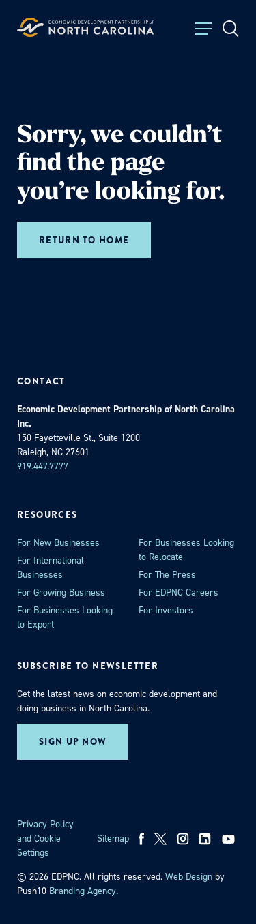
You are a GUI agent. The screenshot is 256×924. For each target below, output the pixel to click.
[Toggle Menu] (203, 28)
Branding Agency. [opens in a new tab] (83, 890)
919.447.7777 (42, 466)
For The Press (167, 574)
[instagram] (183, 839)
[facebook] (142, 839)
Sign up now (72, 741)
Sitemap (113, 838)
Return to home (84, 240)
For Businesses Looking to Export (65, 617)
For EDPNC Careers (178, 592)
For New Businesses (58, 542)
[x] (160, 839)
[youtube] (230, 839)
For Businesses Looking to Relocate (186, 550)
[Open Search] (231, 28)
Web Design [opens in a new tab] (188, 876)
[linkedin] (205, 839)
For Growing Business (61, 592)
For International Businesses (50, 567)
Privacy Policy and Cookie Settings (45, 838)
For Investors (166, 610)
